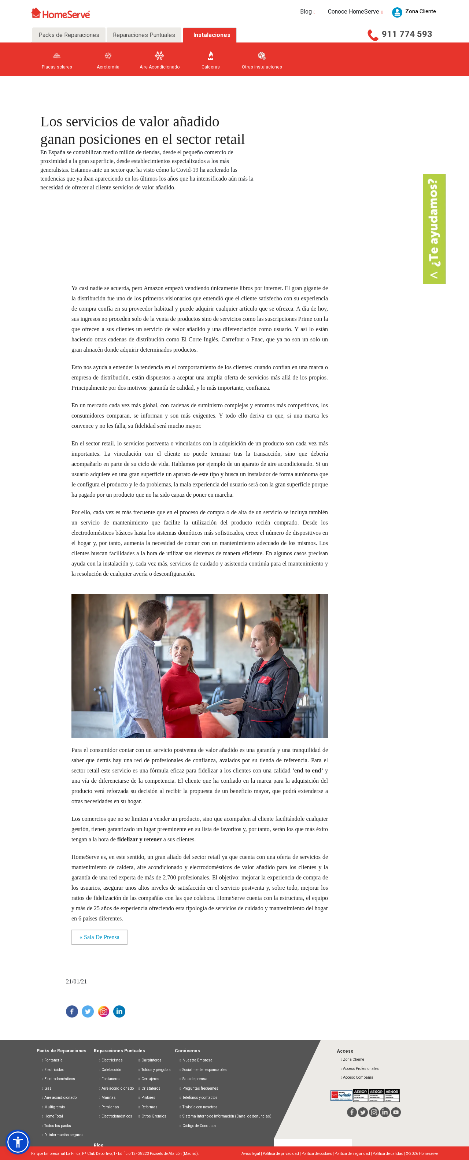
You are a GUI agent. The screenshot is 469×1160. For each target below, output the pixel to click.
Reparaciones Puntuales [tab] (144, 34)
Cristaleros (149, 1088)
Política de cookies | (318, 1154)
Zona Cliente (352, 1059)
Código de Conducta (197, 1126)
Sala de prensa (193, 1079)
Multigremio (53, 1107)
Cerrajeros (148, 1079)
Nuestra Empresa (196, 1060)
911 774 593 (407, 34)
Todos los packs (56, 1126)
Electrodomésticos (58, 1079)
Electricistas (110, 1060)
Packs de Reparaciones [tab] (68, 34)
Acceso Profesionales (359, 1069)
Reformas (147, 1107)
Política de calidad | (389, 1154)
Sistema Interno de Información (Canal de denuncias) (227, 1116)
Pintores (146, 1098)
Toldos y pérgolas (154, 1070)
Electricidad (52, 1070)
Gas (46, 1088)
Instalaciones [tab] (211, 34)
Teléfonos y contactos (198, 1098)
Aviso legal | (252, 1154)
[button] (18, 1142)
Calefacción (109, 1070)
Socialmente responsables (203, 1070)
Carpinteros (149, 1060)
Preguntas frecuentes (198, 1088)
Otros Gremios (152, 1116)
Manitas (107, 1098)
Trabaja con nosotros (198, 1107)
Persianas (108, 1107)
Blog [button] (308, 11)
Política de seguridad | (354, 1154)
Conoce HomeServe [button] (356, 11)
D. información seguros (62, 1135)
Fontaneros (109, 1079)
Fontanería (52, 1060)
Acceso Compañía (356, 1077)
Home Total (52, 1116)
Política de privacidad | (282, 1154)
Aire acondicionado (59, 1098)
